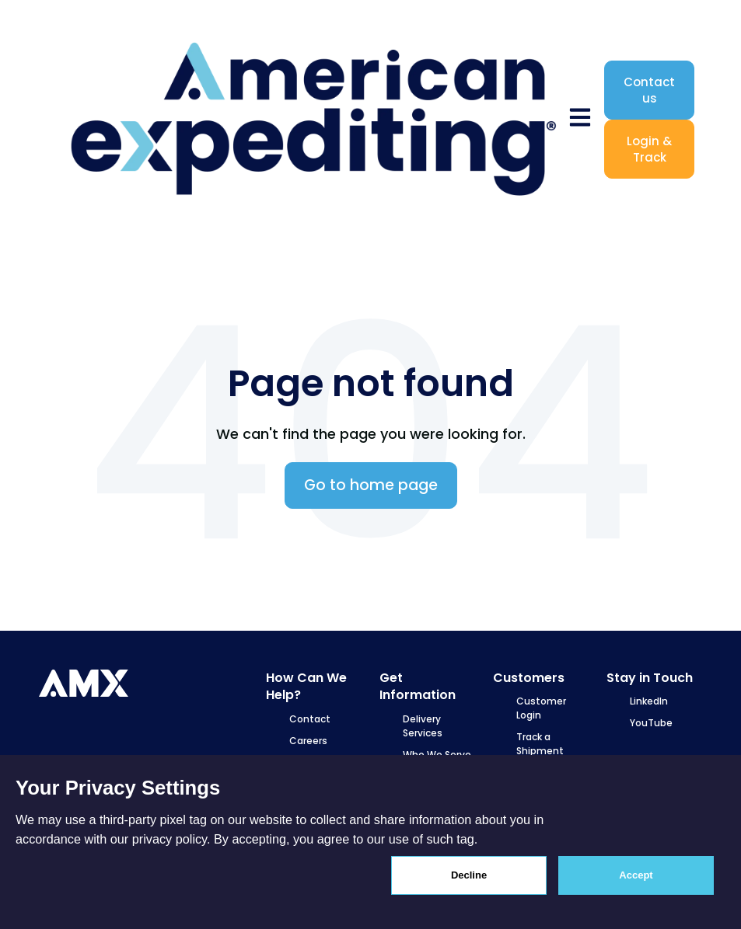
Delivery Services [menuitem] (422, 725)
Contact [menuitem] (309, 718)
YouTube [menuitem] (651, 722)
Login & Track (649, 149)
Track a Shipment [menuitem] (540, 743)
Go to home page (371, 485)
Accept (635, 875)
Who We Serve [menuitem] (437, 754)
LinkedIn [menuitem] (649, 701)
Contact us (649, 90)
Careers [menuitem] (308, 740)
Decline (469, 875)
